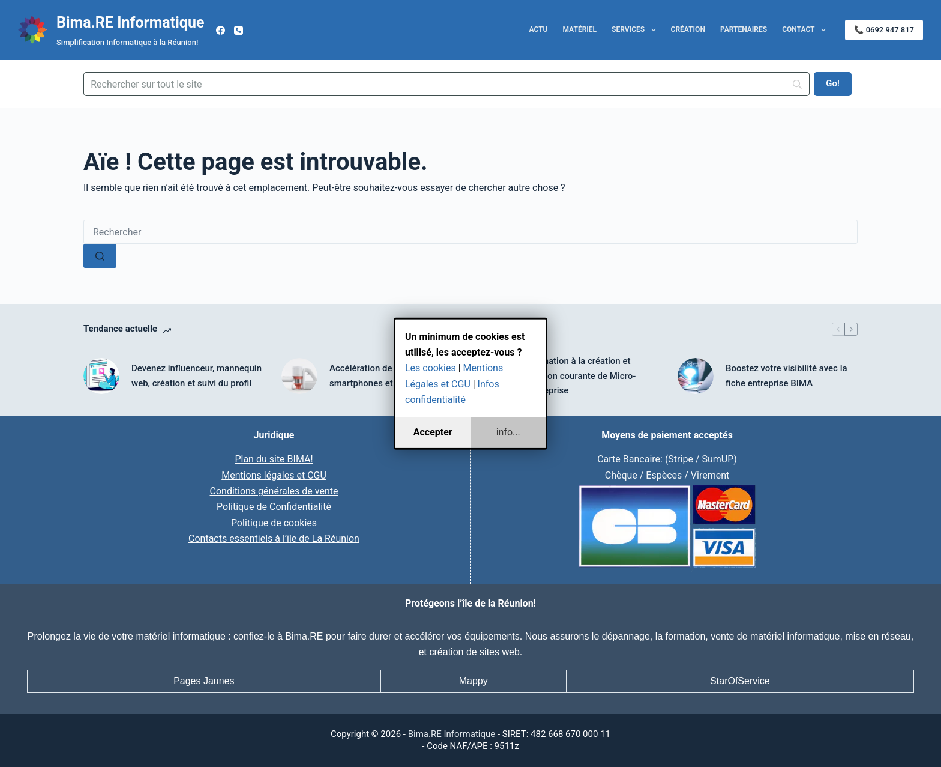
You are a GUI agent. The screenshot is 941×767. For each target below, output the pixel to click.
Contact (806, 30)
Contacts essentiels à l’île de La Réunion (273, 538)
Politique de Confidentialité (274, 506)
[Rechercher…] (470, 232)
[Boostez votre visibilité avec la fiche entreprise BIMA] (696, 376)
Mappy (473, 681)
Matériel (580, 29)
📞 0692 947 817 (884, 29)
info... (508, 432)
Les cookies (430, 368)
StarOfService (740, 681)
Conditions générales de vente (274, 491)
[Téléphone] (238, 30)
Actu (538, 29)
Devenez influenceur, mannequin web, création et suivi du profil (196, 376)
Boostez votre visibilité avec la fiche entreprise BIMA (786, 376)
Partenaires (743, 29)
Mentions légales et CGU (273, 475)
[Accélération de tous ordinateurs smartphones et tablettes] (299, 376)
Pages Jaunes (203, 681)
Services (636, 30)
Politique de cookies (274, 523)
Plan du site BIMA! (274, 459)
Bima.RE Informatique (130, 22)
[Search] (446, 84)
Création (688, 29)
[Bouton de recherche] (99, 256)
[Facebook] (220, 30)
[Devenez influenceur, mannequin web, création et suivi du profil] (101, 376)
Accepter (432, 432)
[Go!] (833, 84)
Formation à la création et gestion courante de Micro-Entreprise (582, 376)
